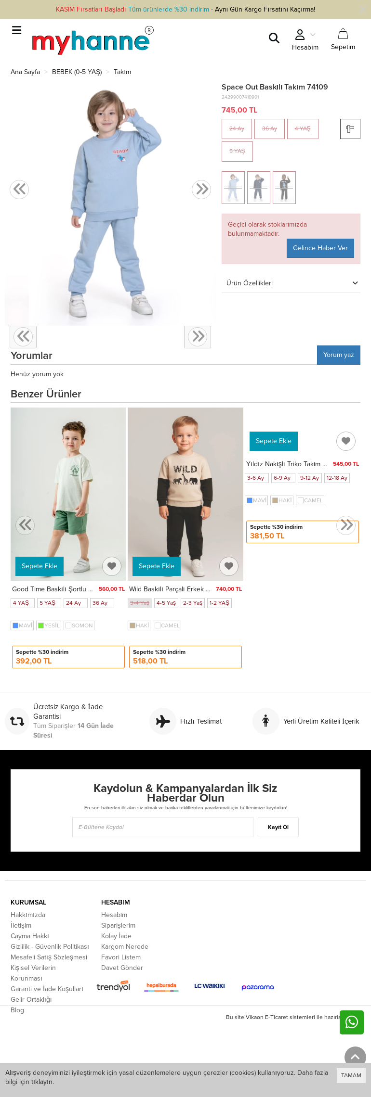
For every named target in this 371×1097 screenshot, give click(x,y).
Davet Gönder (122, 968)
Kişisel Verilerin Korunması (33, 973)
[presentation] (19, 190)
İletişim (21, 925)
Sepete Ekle (39, 566)
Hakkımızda (28, 915)
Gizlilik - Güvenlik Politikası (50, 947)
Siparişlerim (118, 925)
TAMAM (351, 1075)
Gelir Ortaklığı (31, 1000)
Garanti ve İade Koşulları (47, 989)
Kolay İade (116, 936)
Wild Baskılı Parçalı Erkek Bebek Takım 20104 (197, 589)
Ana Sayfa (25, 72)
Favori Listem (121, 957)
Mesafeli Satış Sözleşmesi (49, 957)
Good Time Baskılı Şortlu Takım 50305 (70, 589)
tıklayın (42, 1082)
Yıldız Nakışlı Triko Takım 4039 (292, 464)
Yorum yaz (338, 355)
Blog (17, 1010)
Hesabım (114, 915)
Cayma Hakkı (30, 936)
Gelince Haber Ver (320, 248)
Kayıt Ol (278, 827)
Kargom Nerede (124, 947)
